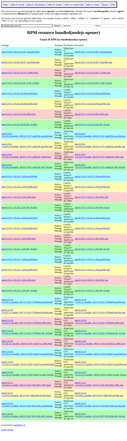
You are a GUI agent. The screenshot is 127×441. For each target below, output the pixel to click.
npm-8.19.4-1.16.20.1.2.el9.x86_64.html (19, 249)
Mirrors (105, 4)
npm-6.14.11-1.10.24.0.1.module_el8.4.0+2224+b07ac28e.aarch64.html (27, 404)
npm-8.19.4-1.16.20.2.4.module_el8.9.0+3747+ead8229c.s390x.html (26, 155)
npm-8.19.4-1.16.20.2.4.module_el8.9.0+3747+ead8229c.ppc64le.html (27, 145)
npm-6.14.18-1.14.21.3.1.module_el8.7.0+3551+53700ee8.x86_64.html (27, 332)
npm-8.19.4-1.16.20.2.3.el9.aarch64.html (19, 176)
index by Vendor (55, 4)
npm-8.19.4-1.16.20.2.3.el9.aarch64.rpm (92, 176)
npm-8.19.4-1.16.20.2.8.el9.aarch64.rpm (92, 93)
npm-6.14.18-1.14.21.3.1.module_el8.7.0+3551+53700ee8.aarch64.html (27, 301)
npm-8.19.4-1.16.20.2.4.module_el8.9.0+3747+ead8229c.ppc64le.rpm (100, 145)
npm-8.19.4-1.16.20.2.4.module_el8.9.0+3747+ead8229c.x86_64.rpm (100, 166)
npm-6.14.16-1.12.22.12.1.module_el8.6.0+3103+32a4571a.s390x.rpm (100, 342)
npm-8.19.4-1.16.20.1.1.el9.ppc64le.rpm (92, 270)
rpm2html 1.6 (19, 425)
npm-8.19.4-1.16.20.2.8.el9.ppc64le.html (19, 104)
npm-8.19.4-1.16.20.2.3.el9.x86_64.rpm (92, 207)
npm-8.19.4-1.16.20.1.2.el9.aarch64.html (19, 218)
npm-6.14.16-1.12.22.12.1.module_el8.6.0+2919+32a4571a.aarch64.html (28, 352)
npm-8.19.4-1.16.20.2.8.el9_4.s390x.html (20, 73)
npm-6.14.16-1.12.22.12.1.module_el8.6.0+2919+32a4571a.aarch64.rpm (100, 352)
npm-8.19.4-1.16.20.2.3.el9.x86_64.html (19, 207)
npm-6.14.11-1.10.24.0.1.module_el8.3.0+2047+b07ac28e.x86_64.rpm (100, 415)
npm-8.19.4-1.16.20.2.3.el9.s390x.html (19, 197)
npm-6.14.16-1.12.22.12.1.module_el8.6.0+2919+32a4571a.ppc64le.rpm (100, 363)
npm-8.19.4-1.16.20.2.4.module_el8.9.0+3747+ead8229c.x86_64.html (27, 166)
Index (5, 4)
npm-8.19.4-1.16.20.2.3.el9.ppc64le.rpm (92, 187)
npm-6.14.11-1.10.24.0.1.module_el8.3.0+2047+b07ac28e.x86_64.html (27, 415)
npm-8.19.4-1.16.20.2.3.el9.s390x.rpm (91, 197)
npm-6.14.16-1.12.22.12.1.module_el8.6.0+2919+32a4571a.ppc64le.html (28, 363)
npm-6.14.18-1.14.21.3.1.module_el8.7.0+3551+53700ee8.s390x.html (26, 321)
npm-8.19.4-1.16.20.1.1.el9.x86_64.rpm (92, 290)
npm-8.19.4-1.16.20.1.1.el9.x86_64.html (19, 290)
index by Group (17, 4)
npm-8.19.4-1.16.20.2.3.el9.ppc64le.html (19, 187)
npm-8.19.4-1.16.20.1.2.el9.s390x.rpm (91, 238)
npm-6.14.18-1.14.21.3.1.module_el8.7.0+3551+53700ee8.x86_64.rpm (100, 332)
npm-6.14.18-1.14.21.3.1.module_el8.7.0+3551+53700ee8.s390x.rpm (99, 321)
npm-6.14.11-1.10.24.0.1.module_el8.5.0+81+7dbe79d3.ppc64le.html (26, 394)
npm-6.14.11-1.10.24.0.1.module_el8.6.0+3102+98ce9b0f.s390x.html (26, 383)
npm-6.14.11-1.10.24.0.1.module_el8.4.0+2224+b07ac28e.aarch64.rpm (100, 404)
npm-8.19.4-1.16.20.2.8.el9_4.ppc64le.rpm (93, 62)
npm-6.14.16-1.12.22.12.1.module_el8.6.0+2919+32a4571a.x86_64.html (28, 373)
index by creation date (74, 4)
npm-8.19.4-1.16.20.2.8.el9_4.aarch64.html (21, 52)
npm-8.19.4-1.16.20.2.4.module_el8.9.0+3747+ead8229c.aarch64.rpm (100, 135)
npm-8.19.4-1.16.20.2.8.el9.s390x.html (19, 114)
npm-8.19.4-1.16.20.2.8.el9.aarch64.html (19, 93)
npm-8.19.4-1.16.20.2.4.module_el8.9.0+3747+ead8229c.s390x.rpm (99, 155)
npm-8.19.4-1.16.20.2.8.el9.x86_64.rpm (92, 124)
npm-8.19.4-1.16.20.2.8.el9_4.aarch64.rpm (93, 52)
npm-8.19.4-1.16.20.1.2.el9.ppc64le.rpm (92, 228)
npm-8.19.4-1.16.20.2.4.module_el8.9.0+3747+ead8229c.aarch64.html (27, 135)
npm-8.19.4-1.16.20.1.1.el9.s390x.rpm (91, 280)
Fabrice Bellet (7, 430)
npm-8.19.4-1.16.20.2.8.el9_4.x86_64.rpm (93, 83)
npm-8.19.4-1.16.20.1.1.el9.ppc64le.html (19, 270)
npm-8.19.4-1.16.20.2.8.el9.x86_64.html (19, 124)
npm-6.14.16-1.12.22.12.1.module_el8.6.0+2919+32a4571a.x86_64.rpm (100, 373)
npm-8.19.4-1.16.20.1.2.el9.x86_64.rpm (92, 249)
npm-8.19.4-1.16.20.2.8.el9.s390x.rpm (91, 114)
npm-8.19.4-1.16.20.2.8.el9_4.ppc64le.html (21, 62)
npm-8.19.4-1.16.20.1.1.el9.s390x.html (19, 280)
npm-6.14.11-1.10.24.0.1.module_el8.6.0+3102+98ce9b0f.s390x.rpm (99, 383)
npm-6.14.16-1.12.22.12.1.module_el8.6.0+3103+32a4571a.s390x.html (27, 342)
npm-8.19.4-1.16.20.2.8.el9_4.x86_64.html (20, 83)
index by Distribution (36, 4)
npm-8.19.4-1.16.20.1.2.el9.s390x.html (19, 238)
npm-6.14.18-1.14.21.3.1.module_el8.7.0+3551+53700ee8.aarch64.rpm (100, 301)
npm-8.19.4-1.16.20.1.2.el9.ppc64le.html (19, 228)
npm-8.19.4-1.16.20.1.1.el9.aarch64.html (19, 259)
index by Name (92, 4)
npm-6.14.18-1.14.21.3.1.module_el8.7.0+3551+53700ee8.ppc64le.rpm (100, 311)
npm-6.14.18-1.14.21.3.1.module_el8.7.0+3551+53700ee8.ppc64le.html (27, 311)
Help (113, 4)
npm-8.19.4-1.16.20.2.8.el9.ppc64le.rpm (92, 104)
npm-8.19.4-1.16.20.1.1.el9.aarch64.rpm (92, 259)
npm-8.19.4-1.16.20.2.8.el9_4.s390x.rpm (92, 73)
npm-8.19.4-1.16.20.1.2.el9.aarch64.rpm (92, 218)
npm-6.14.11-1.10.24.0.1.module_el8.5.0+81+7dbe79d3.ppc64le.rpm (99, 394)
